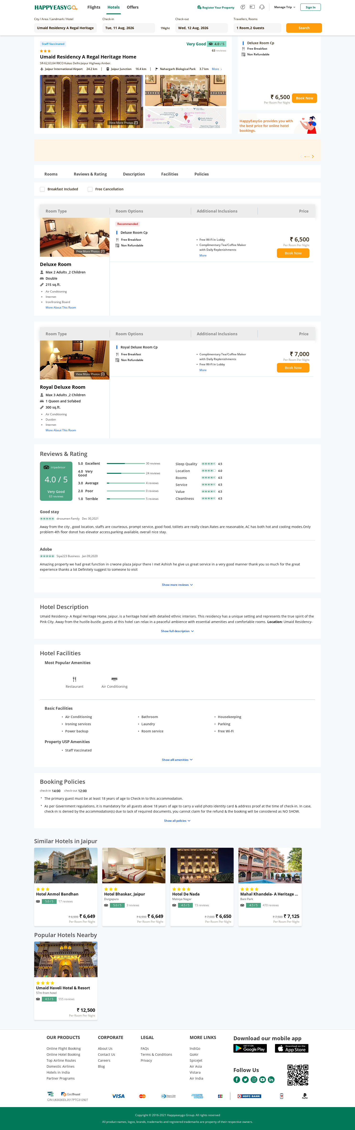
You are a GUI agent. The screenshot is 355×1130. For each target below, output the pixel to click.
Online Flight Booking (64, 1048)
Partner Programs (61, 1078)
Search (304, 28)
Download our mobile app (267, 1038)
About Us (105, 1048)
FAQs (145, 1048)
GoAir (194, 1054)
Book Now (304, 98)
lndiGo (195, 1048)
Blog (101, 1066)
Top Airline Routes (61, 1060)
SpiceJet (196, 1060)
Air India (196, 1078)
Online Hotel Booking (63, 1054)
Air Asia (196, 1066)
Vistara (195, 1072)
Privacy (146, 1060)
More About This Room (61, 307)
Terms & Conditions (156, 1054)
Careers (104, 1060)
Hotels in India (58, 1072)
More (217, 69)
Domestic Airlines (61, 1066)
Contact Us (106, 1054)
